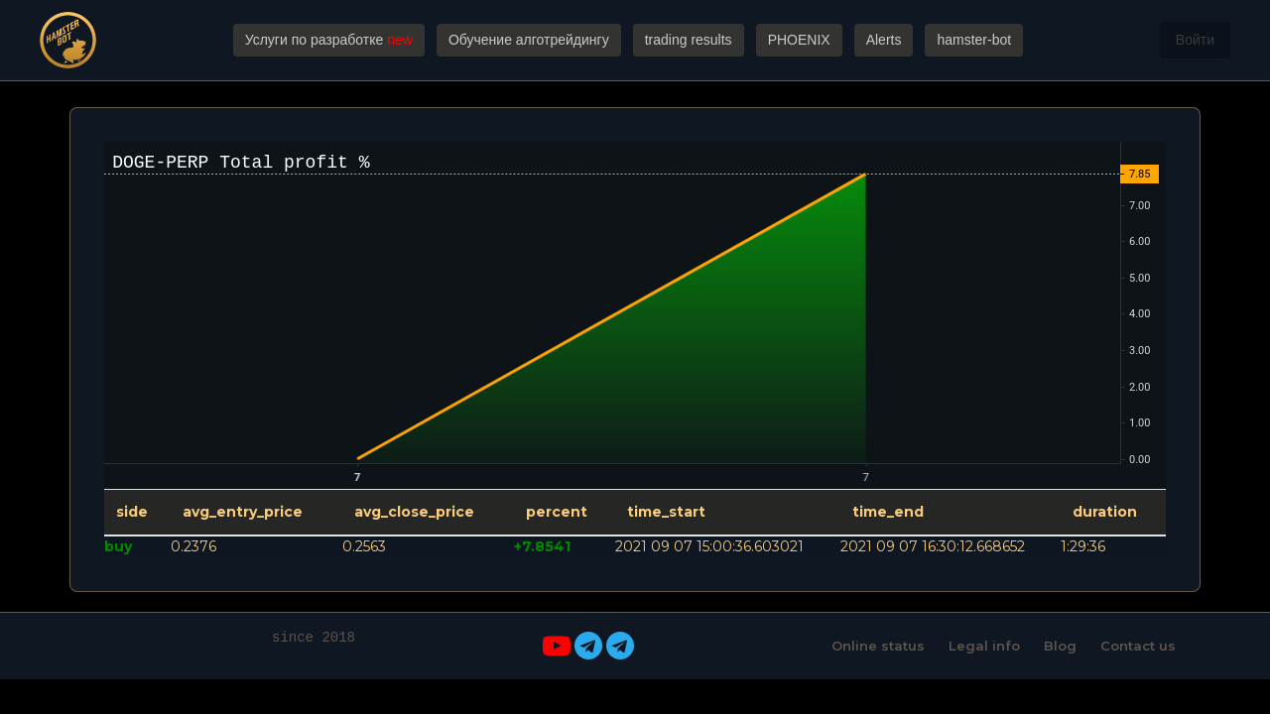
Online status (878, 646)
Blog (1060, 646)
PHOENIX (799, 40)
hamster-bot (974, 40)
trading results (688, 40)
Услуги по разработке (329, 40)
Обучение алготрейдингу (528, 40)
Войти (1195, 40)
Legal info (984, 646)
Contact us (1138, 646)
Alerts (884, 40)
